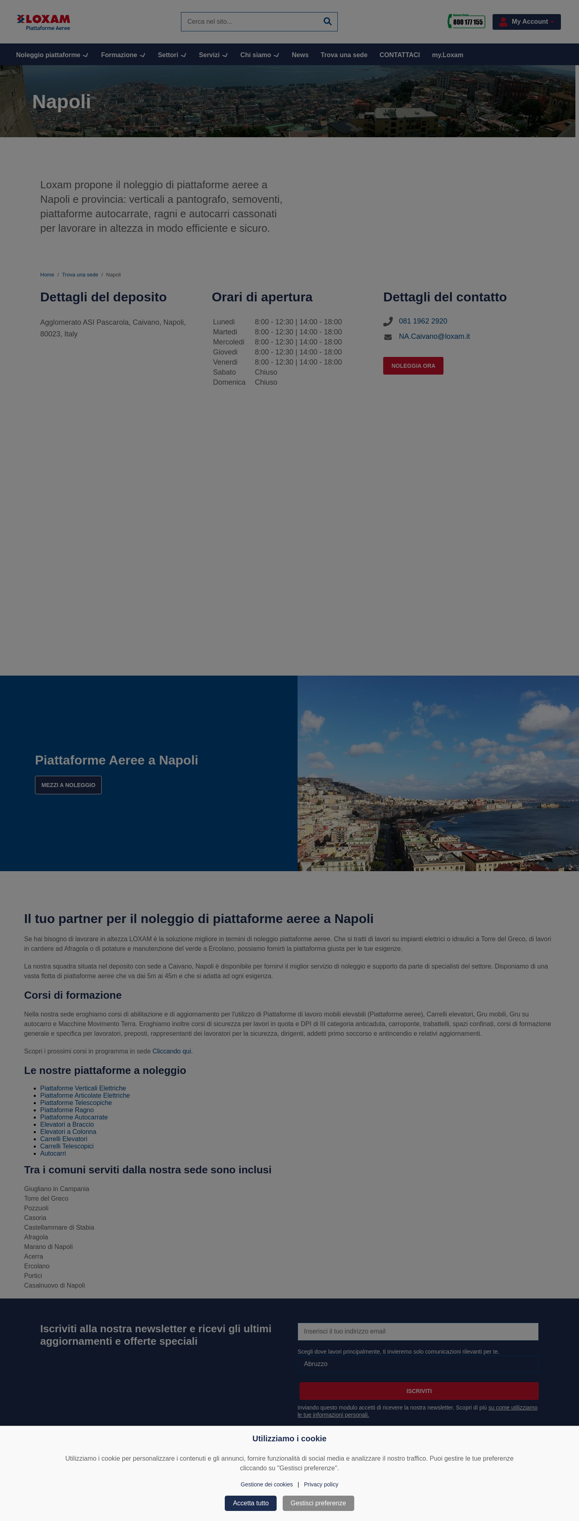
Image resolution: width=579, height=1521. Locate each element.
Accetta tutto (251, 1503)
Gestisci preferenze (318, 1503)
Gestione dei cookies (267, 1484)
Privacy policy (321, 1484)
